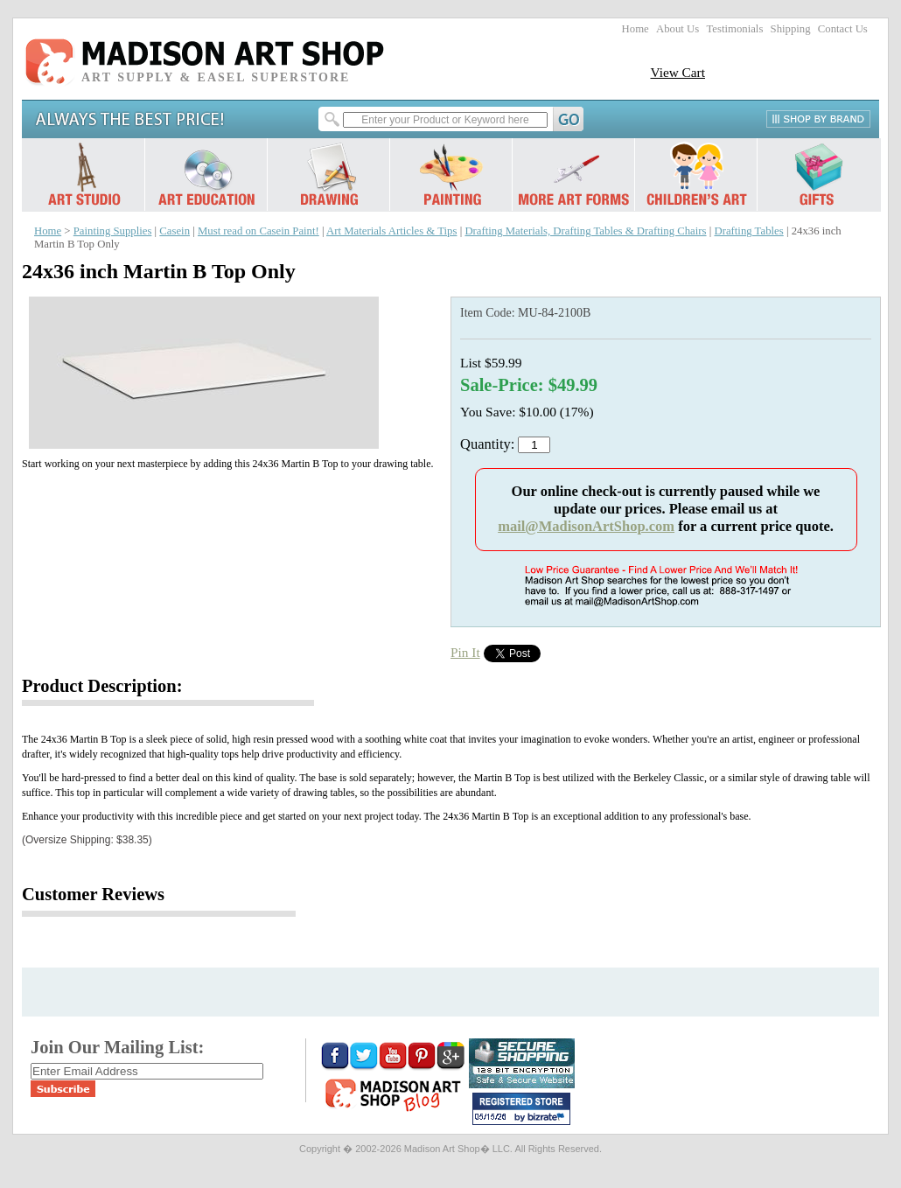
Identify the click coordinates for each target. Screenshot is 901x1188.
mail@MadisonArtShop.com (586, 526)
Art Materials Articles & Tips (391, 231)
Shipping (791, 29)
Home (635, 29)
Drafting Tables (748, 231)
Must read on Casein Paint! (258, 231)
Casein (174, 231)
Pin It (465, 652)
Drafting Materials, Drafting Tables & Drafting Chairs (585, 231)
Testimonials (734, 29)
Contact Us (843, 29)
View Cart (677, 72)
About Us (677, 29)
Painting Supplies (112, 231)
